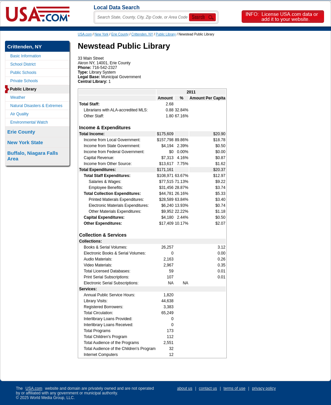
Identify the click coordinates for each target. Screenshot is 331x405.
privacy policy (264, 388)
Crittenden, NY (142, 34)
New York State (25, 142)
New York (102, 34)
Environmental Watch (29, 122)
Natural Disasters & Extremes (36, 105)
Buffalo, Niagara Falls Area (32, 155)
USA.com (85, 34)
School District (23, 64)
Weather (17, 97)
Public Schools (23, 72)
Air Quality (19, 114)
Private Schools (24, 81)
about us (184, 388)
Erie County (119, 34)
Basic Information (25, 56)
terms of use (234, 388)
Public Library (166, 34)
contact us (208, 388)
